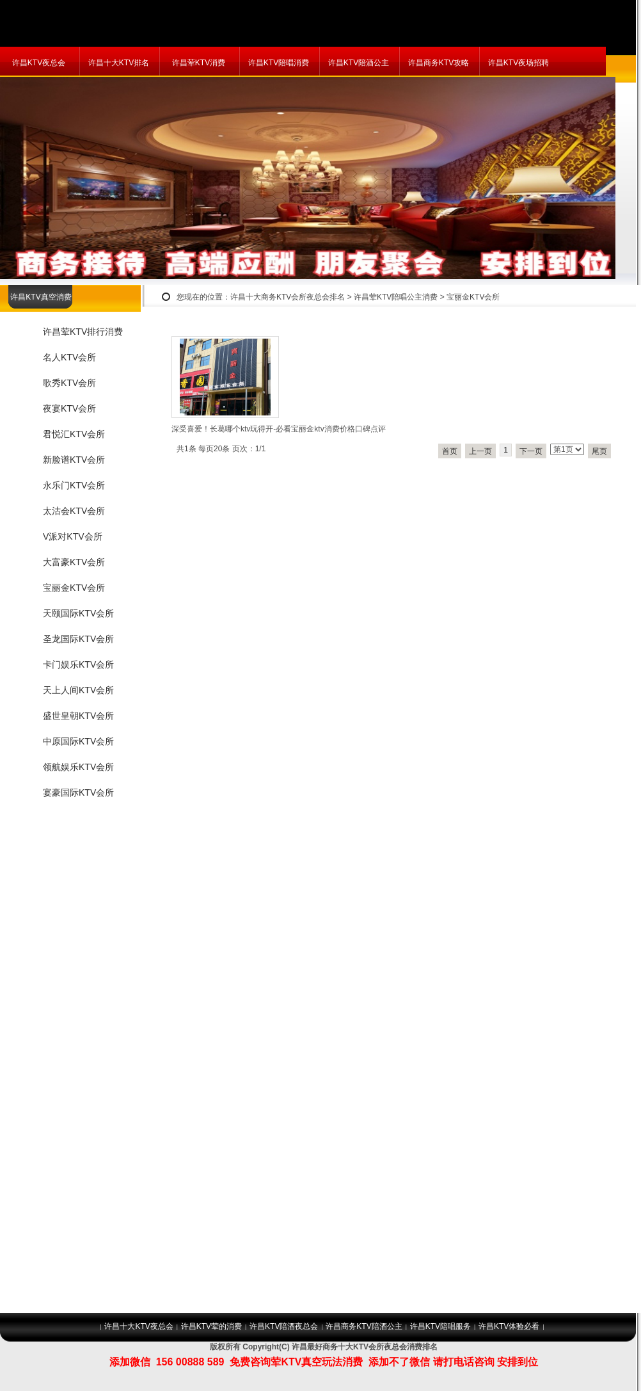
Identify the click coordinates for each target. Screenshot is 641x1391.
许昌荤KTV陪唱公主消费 (396, 297)
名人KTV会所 (69, 357)
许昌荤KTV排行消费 (83, 331)
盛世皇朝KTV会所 (78, 716)
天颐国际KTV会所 (78, 613)
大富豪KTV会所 (74, 562)
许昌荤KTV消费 (198, 62)
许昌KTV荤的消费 (211, 1326)
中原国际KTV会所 (78, 741)
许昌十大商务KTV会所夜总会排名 (287, 297)
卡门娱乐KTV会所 (78, 664)
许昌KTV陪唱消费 (278, 62)
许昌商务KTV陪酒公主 (364, 1326)
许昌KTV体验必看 (509, 1326)
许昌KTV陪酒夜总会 (283, 1326)
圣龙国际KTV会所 (78, 639)
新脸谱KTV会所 (74, 459)
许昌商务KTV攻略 (438, 62)
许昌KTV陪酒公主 (358, 62)
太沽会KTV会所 (74, 511)
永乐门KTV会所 (74, 485)
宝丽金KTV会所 (473, 297)
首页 (449, 451)
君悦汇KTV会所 (74, 434)
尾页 (599, 451)
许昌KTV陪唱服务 (440, 1326)
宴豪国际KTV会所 (78, 792)
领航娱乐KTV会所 (78, 767)
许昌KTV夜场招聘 (518, 62)
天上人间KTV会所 (78, 690)
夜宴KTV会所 (69, 408)
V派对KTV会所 (72, 536)
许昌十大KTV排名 (118, 62)
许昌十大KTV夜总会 (138, 1326)
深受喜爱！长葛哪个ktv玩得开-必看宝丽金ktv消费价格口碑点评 (278, 428)
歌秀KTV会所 (69, 383)
